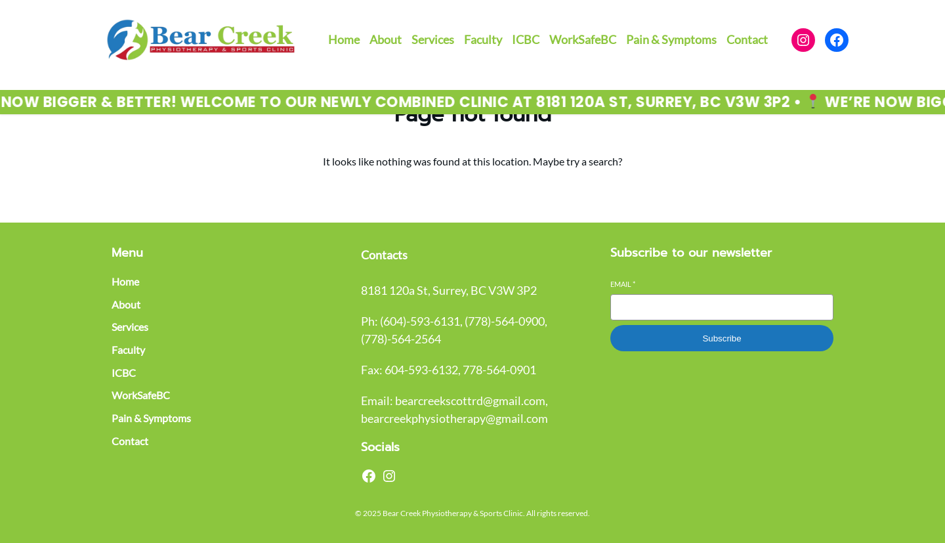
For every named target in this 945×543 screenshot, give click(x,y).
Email (622, 284)
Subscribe (721, 338)
